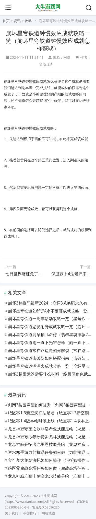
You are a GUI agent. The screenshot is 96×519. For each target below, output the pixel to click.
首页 (6, 20)
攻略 (28, 20)
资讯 (17, 20)
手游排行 (30, 513)
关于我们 (11, 513)
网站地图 (48, 513)
